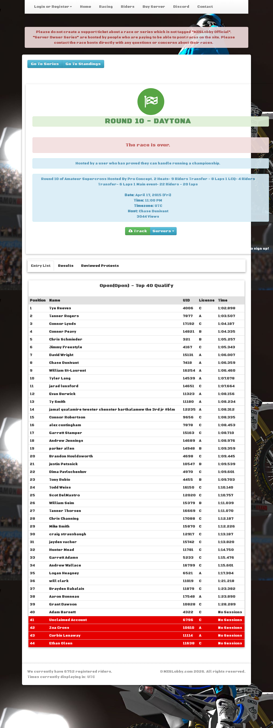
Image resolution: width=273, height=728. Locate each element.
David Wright (61, 355)
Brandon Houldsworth (71, 456)
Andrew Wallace (65, 565)
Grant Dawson (63, 604)
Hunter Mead (61, 550)
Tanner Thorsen (65, 511)
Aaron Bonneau (64, 596)
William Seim (61, 503)
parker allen (61, 448)
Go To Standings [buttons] (83, 64)
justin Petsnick (63, 464)
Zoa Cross (59, 628)
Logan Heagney (64, 573)
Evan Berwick (62, 394)
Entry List (40, 266)
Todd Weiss (60, 487)
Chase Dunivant (64, 363)
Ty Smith (57, 402)
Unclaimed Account (68, 620)
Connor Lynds (62, 324)
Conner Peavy (62, 331)
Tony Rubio (59, 480)
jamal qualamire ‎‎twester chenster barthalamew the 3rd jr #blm (112, 409)
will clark (58, 581)
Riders (127, 7)
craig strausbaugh (67, 534)
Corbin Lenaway (65, 635)
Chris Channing (64, 519)
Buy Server (154, 7)
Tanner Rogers (64, 316)
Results (66, 266)
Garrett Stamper (65, 433)
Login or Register (53, 7)
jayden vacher (63, 542)
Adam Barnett (62, 612)
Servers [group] (163, 231)
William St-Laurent (67, 370)
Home (85, 7)
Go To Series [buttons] (45, 64)
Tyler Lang (60, 378)
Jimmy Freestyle (65, 347)
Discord (181, 7)
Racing (106, 7)
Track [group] (138, 231)
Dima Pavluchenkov (67, 472)
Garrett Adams (63, 557)
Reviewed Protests (100, 266)
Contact (205, 7)
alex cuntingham (65, 425)
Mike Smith (59, 526)
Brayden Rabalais (66, 589)
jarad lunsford (63, 386)
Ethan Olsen (60, 643)
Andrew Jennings (66, 441)
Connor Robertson (67, 417)
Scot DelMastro (64, 495)
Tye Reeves (60, 308)
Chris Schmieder (65, 339)
